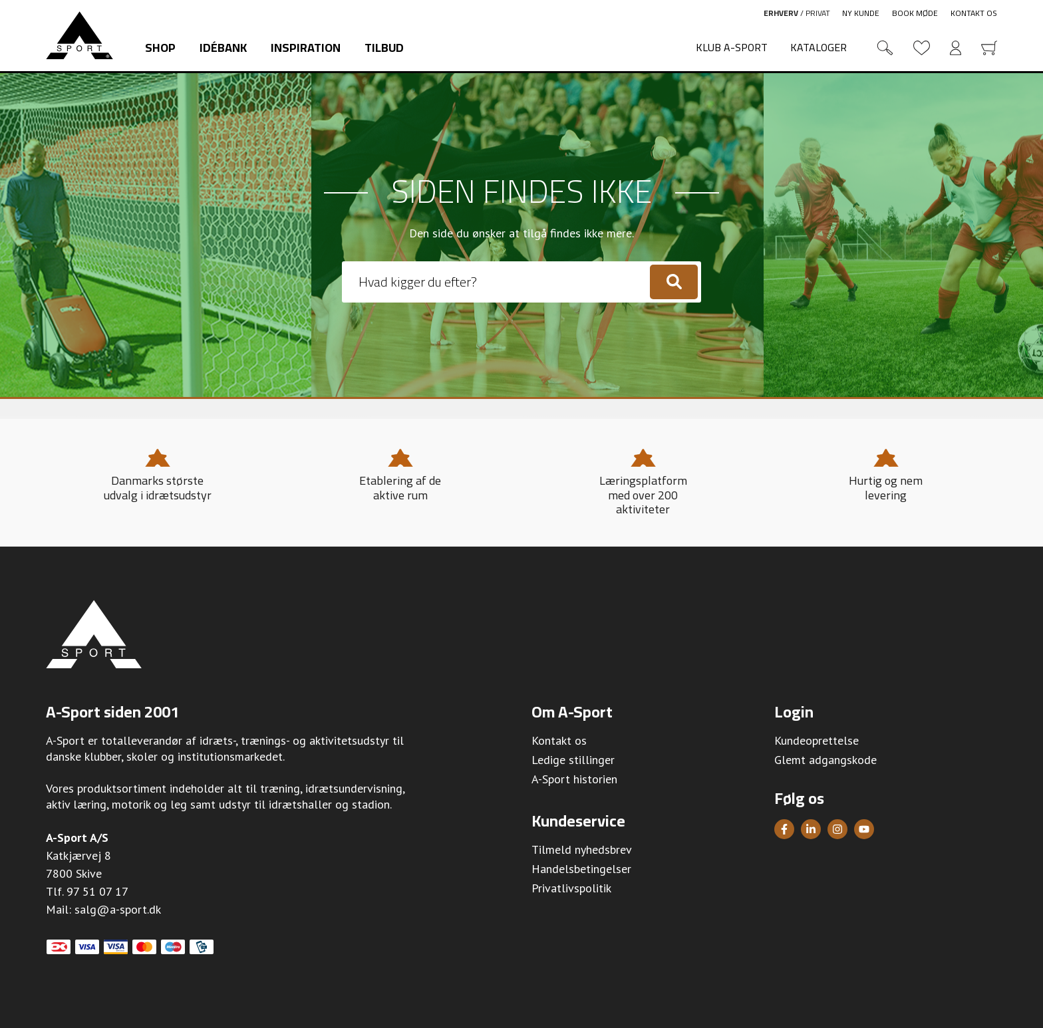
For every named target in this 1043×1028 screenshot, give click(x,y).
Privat (818, 13)
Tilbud (384, 48)
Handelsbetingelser (581, 868)
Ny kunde (860, 13)
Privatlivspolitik (571, 888)
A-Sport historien (574, 779)
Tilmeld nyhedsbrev (581, 849)
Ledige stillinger (573, 759)
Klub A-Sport (732, 47)
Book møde (915, 13)
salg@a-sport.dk (117, 909)
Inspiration (306, 48)
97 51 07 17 (97, 891)
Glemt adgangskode (825, 759)
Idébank (223, 48)
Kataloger (818, 47)
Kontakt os (974, 13)
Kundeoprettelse (816, 740)
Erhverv (781, 13)
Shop (160, 48)
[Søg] (674, 282)
